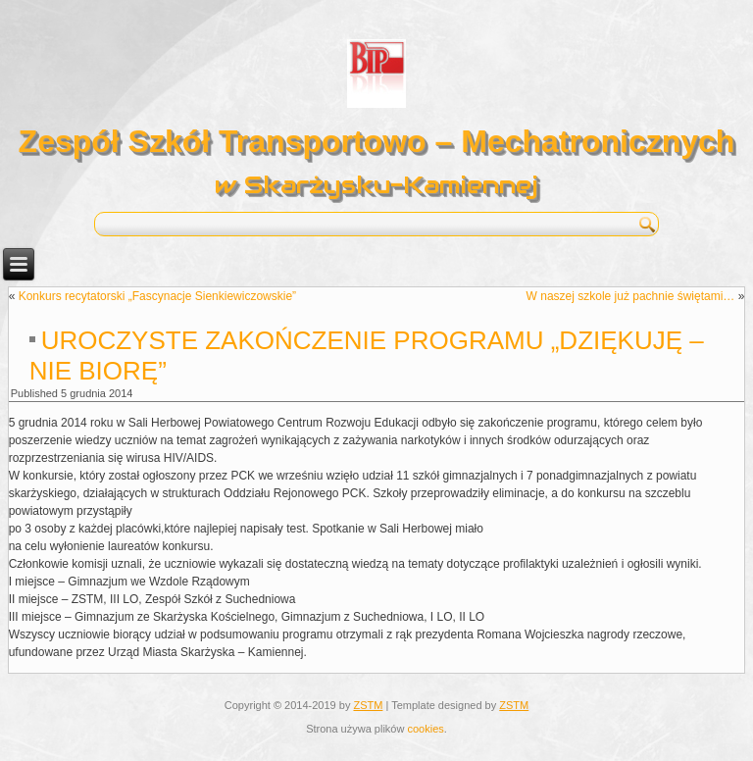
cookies (425, 729)
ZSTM (367, 705)
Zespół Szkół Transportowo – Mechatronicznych (377, 141)
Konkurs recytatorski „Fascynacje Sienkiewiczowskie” (157, 296)
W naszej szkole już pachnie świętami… (631, 296)
